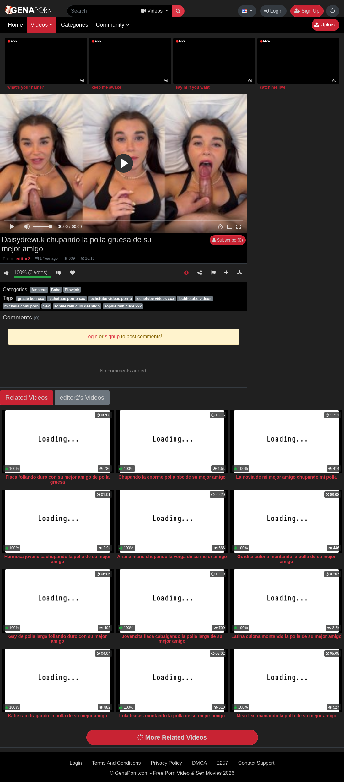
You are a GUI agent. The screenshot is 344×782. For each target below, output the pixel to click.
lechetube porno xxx (67, 298)
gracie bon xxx (31, 298)
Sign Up (306, 11)
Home (15, 25)
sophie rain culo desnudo (77, 306)
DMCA (199, 763)
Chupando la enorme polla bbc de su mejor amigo (171, 477)
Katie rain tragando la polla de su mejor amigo (57, 715)
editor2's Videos (82, 397)
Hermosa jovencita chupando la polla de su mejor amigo (57, 559)
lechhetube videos (195, 298)
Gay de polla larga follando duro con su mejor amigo (57, 639)
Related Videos (26, 397)
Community (113, 25)
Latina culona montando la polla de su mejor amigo (286, 636)
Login (273, 11)
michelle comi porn (21, 306)
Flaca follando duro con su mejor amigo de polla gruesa (58, 480)
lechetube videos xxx (155, 298)
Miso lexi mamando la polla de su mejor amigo (286, 715)
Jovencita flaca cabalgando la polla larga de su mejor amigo (172, 639)
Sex (46, 306)
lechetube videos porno (110, 298)
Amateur (39, 290)
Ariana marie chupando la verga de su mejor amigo (172, 556)
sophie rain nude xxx (123, 306)
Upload (325, 24)
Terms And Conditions (116, 763)
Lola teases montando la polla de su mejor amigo (172, 715)
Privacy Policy (166, 763)
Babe (55, 290)
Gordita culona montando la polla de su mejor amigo (286, 559)
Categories (74, 25)
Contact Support (256, 763)
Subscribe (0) (227, 239)
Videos (41, 25)
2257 (222, 763)
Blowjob (72, 290)
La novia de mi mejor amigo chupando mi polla (286, 477)
